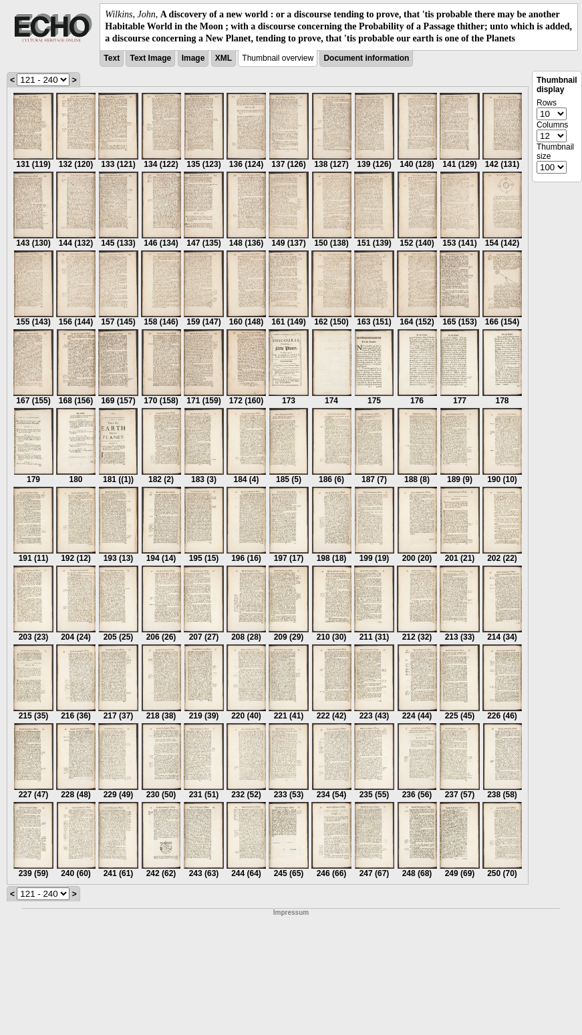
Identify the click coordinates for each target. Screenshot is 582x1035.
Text (112, 58)
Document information (366, 58)
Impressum (291, 912)
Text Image (150, 58)
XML (223, 58)
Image (193, 58)
